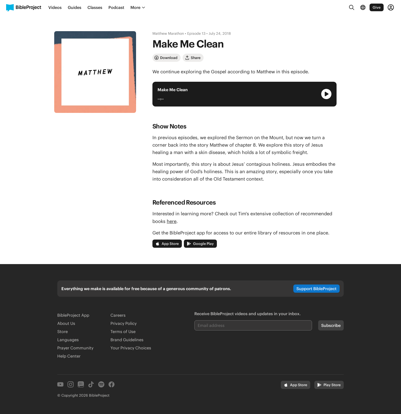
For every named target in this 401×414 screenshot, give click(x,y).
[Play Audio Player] (326, 94)
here (171, 221)
